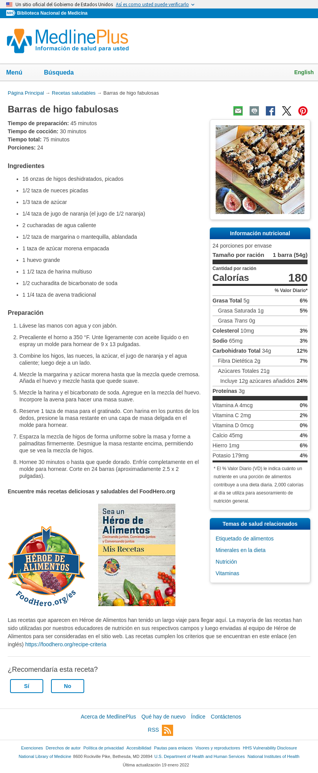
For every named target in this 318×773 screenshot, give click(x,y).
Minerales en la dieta (240, 550)
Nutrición (226, 562)
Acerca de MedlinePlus (108, 717)
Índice (198, 717)
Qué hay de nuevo (163, 717)
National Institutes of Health (273, 756)
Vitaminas (227, 573)
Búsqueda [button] (64, 75)
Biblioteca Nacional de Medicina (52, 13)
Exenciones (32, 748)
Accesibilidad (138, 748)
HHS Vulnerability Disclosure (270, 748)
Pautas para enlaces (173, 748)
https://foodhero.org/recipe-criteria (65, 644)
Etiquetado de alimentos (245, 538)
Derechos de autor (63, 748)
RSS (160, 730)
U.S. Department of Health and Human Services (200, 756)
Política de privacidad (103, 748)
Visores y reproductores (218, 748)
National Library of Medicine (45, 756)
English (304, 72)
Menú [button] (19, 73)
